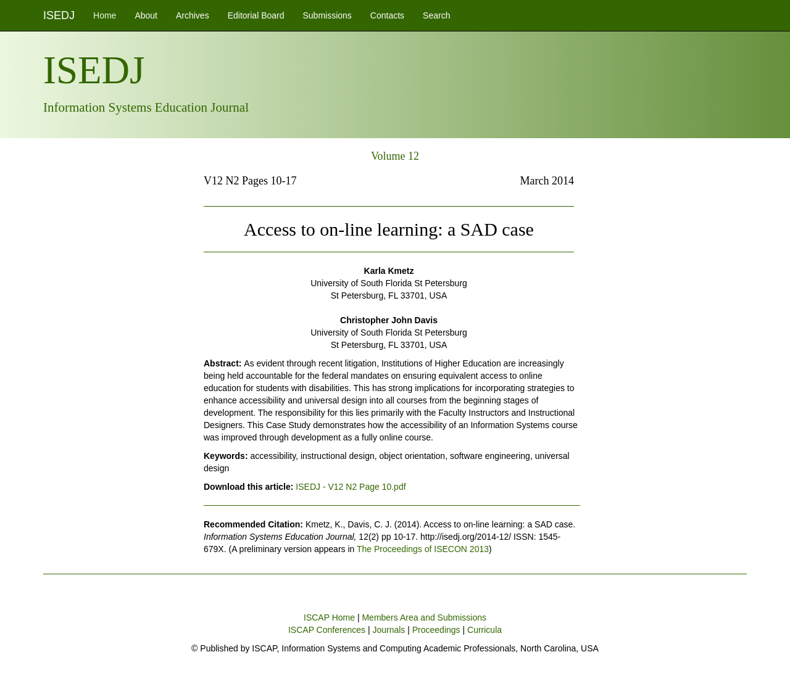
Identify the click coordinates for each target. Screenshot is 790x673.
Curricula (484, 630)
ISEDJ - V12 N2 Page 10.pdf (350, 487)
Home (104, 15)
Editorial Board (256, 15)
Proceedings (436, 630)
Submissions (326, 15)
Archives (192, 15)
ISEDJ (59, 15)
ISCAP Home (329, 617)
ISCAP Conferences (326, 630)
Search (436, 15)
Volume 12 (395, 156)
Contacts (387, 15)
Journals (388, 630)
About (146, 15)
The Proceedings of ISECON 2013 (423, 549)
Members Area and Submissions (424, 617)
